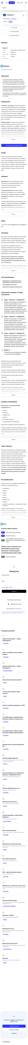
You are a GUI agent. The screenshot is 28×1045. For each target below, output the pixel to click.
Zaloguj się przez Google (14, 599)
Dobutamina (13, 18)
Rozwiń (14, 139)
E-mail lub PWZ (6, 575)
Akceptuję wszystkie (14, 1026)
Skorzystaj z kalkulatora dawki (14, 145)
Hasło (3, 581)
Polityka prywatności (6, 613)
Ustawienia (14, 1033)
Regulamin (14, 613)
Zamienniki (14, 27)
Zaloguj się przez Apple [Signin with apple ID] (14, 604)
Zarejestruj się (18, 608)
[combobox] (14, 7)
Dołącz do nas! (20, 2)
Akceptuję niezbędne (14, 1029)
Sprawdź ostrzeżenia (14, 35)
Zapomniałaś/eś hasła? (7, 587)
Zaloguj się (12, 2)
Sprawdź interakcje (14, 31)
